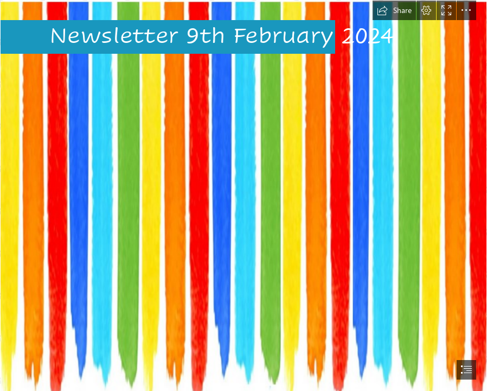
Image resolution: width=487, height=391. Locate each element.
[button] (394, 10)
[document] (243, 195)
